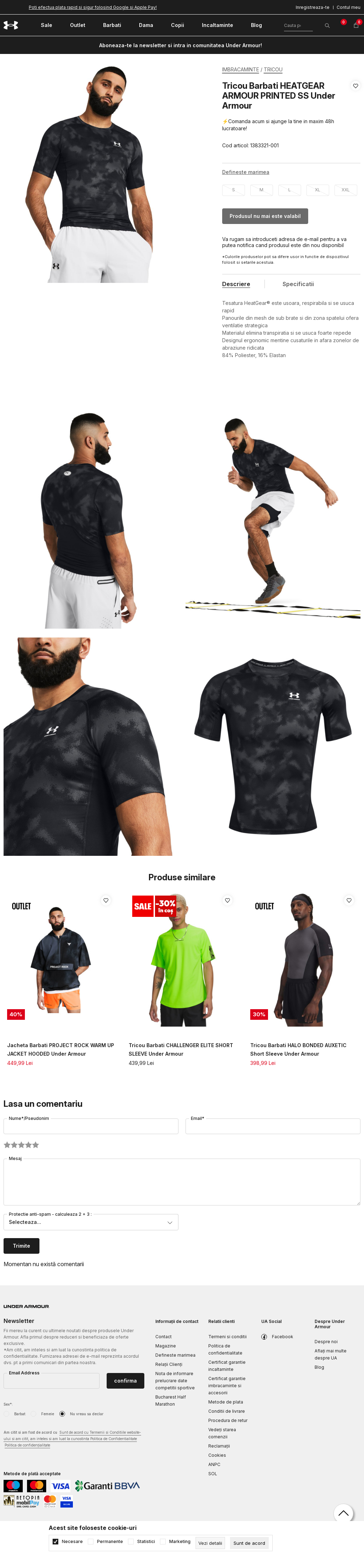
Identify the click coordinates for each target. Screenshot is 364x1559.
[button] (355, 116)
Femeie (47, 1414)
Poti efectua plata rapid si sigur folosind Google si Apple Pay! (93, 7)
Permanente (110, 1541)
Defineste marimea (175, 1355)
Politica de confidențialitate (27, 1445)
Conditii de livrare (226, 1411)
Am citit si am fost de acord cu (72, 1439)
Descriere (236, 284)
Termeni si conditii (227, 1336)
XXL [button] (346, 189)
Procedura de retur (227, 1420)
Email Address (24, 1372)
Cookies (217, 1455)
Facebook (282, 1336)
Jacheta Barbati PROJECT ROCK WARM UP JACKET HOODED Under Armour (60, 1049)
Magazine (165, 1346)
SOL (212, 1473)
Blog (319, 1367)
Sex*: (8, 1404)
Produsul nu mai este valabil (265, 216)
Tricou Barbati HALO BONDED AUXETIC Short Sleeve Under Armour (298, 1049)
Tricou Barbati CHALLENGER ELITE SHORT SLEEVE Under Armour (181, 1049)
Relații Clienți (168, 1364)
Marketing (180, 1541)
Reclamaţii (219, 1446)
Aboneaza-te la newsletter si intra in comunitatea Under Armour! (180, 45)
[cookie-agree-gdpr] (249, 1543)
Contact (163, 1336)
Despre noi (326, 1341)
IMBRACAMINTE (240, 69)
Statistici (146, 1541)
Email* (197, 1118)
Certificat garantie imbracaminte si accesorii (227, 1385)
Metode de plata (225, 1402)
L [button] (289, 189)
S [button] (233, 189)
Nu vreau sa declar (86, 1414)
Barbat (19, 1414)
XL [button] (317, 189)
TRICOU (273, 69)
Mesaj (15, 1158)
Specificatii (298, 284)
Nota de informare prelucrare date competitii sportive (175, 1380)
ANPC (214, 1464)
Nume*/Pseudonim (29, 1118)
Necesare (72, 1541)
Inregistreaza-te (313, 7)
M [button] (261, 189)
